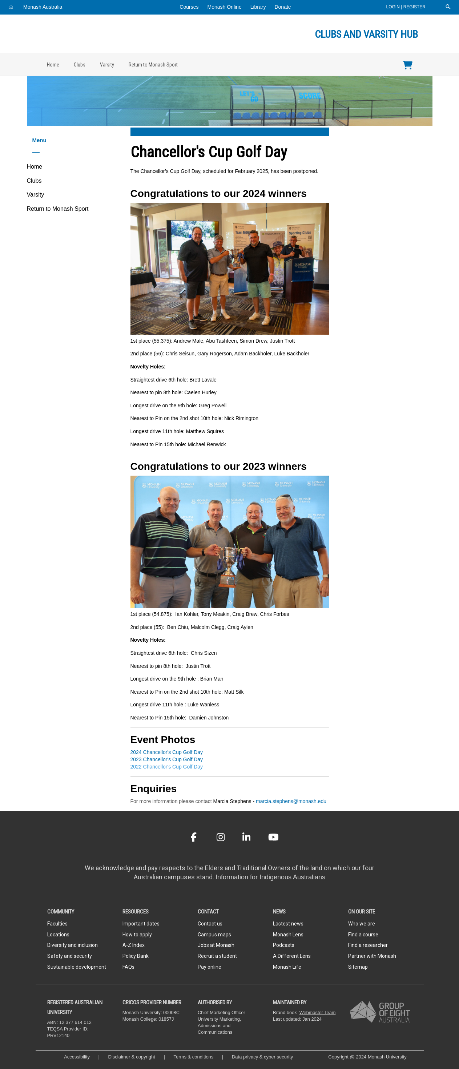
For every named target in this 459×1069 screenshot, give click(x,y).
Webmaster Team (317, 1012)
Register (414, 6)
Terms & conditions (194, 1057)
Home (53, 65)
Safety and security (69, 956)
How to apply (137, 934)
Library (258, 7)
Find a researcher (368, 945)
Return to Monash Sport (153, 65)
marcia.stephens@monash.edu (291, 801)
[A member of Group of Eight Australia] (380, 1011)
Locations (58, 934)
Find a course (363, 934)
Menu (39, 140)
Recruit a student (217, 956)
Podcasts (283, 945)
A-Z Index (133, 945)
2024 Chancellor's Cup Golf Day (166, 752)
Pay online (209, 967)
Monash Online (225, 7)
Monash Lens (288, 934)
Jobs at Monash (216, 945)
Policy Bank (135, 956)
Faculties (57, 924)
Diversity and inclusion (72, 945)
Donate (282, 7)
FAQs (128, 967)
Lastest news (288, 924)
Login (393, 6)
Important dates (141, 924)
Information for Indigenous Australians (270, 877)
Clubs (79, 65)
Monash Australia (42, 7)
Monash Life (287, 967)
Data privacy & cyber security (263, 1057)
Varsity (107, 65)
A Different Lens (292, 956)
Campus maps (214, 934)
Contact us (210, 924)
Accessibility (77, 1057)
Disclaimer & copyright (131, 1057)
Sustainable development (76, 967)
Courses (189, 7)
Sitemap (358, 967)
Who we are (361, 924)
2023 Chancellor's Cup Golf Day (166, 759)
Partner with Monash (372, 956)
